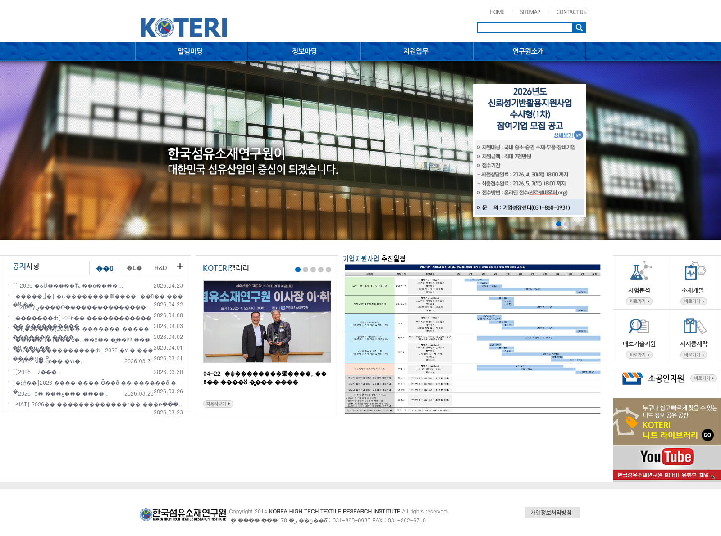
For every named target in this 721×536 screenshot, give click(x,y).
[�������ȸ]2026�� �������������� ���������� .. (82, 321)
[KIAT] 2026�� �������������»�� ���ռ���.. (98, 404)
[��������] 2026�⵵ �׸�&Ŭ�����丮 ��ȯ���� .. (68, 285)
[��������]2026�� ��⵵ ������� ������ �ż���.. (37, 371)
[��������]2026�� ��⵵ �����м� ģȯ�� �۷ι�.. (48, 361)
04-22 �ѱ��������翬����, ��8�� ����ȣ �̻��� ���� (265, 377)
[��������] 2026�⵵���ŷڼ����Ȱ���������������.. (81, 307)
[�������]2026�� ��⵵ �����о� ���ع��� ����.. (60, 393)
